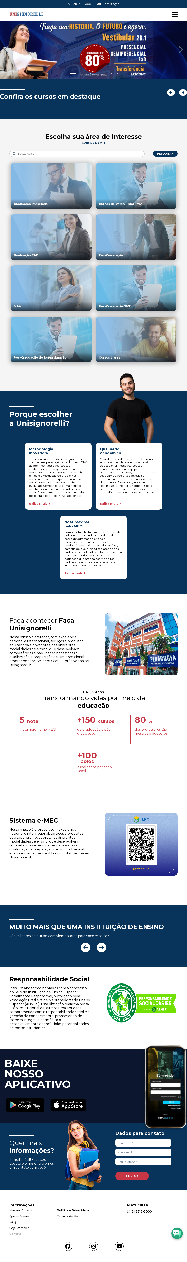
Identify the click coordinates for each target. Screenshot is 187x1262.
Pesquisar (165, 153)
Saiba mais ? (39, 504)
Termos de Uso (68, 1216)
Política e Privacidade (73, 1210)
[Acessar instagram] (93, 1246)
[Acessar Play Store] (25, 1105)
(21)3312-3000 (80, 4)
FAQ (12, 1222)
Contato (15, 1234)
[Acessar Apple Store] (68, 1105)
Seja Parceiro (19, 1228)
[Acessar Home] (26, 19)
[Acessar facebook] (68, 1246)
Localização (108, 4)
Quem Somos (19, 1216)
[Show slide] (73, 73)
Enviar (132, 1176)
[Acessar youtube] (119, 1246)
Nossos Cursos (20, 1210)
